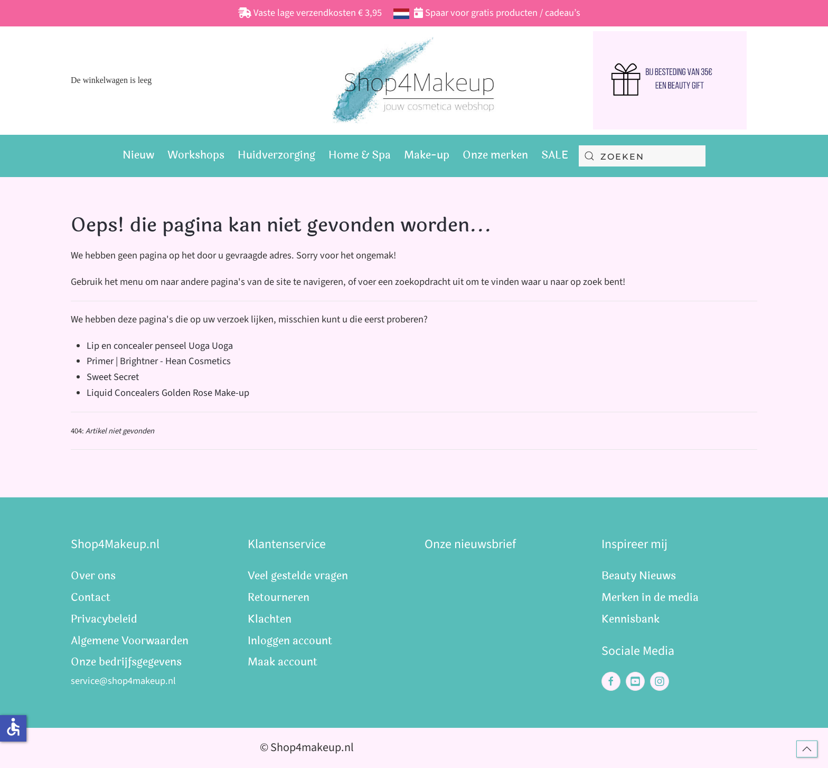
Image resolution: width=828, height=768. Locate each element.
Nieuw (138, 155)
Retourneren (278, 597)
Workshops (195, 155)
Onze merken (495, 155)
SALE (554, 155)
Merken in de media (650, 597)
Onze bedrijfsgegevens (126, 662)
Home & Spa (359, 155)
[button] (806, 749)
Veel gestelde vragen (298, 576)
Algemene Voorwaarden (130, 641)
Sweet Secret (113, 377)
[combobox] (642, 155)
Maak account (282, 662)
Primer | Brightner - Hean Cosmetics (159, 361)
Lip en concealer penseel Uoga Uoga (160, 346)
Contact (90, 597)
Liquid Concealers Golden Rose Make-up (168, 393)
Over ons (93, 576)
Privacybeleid (104, 619)
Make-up (426, 155)
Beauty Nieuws (638, 576)
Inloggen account (290, 641)
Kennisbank (630, 619)
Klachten (269, 619)
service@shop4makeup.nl (123, 681)
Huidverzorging (276, 155)
